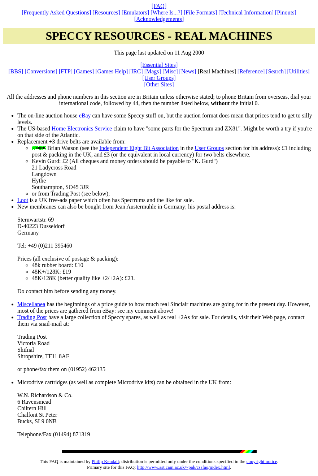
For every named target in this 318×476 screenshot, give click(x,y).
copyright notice (262, 461)
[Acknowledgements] (159, 19)
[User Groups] (159, 78)
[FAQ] (159, 6)
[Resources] (106, 12)
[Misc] (170, 71)
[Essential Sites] (159, 65)
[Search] (276, 71)
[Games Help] (111, 71)
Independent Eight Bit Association (139, 148)
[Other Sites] (159, 84)
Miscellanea (31, 304)
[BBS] (15, 71)
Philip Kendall (105, 461)
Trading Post (32, 317)
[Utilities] (298, 71)
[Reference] (251, 71)
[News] (187, 71)
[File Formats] (200, 12)
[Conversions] (41, 71)
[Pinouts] (285, 12)
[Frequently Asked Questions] (56, 12)
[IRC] (136, 71)
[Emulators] (135, 12)
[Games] (84, 71)
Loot (22, 200)
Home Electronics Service (82, 128)
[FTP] (66, 71)
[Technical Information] (246, 12)
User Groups (209, 148)
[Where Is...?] (166, 12)
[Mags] (152, 71)
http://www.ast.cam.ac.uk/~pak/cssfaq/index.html (183, 467)
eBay (85, 115)
